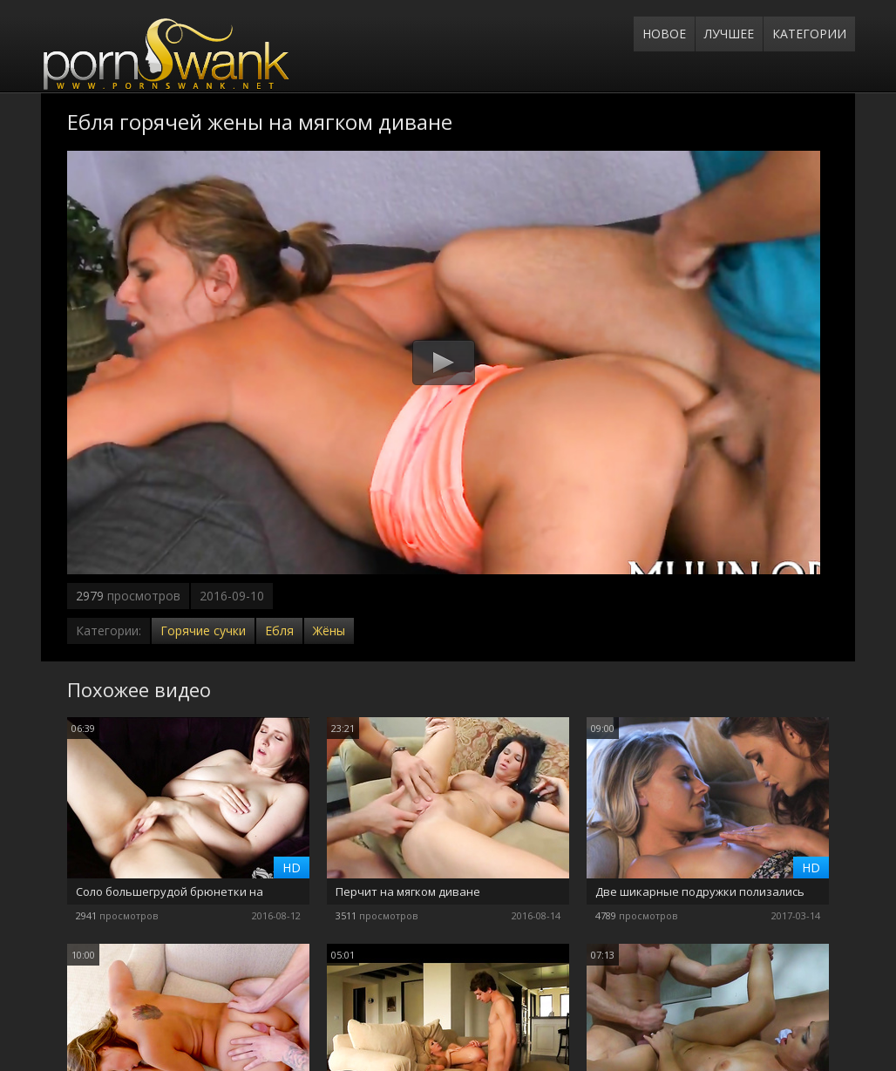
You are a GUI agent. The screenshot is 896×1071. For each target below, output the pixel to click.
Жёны (329, 630)
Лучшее (729, 33)
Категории (809, 33)
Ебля (279, 630)
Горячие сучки (203, 630)
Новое (664, 33)
